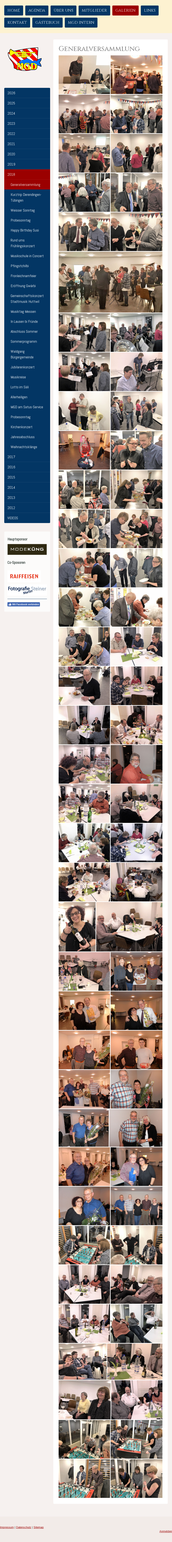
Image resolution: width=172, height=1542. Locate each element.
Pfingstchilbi (20, 265)
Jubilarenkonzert (23, 367)
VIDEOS (12, 517)
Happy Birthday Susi (25, 230)
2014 (11, 487)
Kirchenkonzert (21, 426)
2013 (11, 497)
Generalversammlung (25, 184)
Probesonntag (21, 220)
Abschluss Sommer (24, 331)
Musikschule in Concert (27, 255)
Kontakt (17, 22)
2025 (11, 103)
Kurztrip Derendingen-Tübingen (26, 197)
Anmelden (165, 1531)
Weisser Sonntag (23, 210)
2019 (11, 164)
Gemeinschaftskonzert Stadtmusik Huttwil (27, 298)
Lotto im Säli (20, 386)
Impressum (7, 1527)
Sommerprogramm (24, 341)
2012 (11, 507)
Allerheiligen (19, 396)
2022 (11, 133)
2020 (11, 154)
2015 (11, 477)
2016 (11, 466)
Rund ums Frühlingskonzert (23, 243)
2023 (11, 123)
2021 (11, 143)
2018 (11, 174)
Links (149, 10)
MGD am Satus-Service (27, 406)
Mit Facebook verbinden (23, 604)
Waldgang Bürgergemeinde (22, 354)
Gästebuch (47, 22)
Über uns (63, 10)
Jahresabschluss (23, 436)
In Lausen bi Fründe (24, 321)
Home (13, 10)
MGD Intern (81, 22)
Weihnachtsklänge (24, 446)
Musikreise (18, 377)
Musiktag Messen (23, 311)
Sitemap (39, 1527)
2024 (11, 113)
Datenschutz (23, 1527)
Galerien (125, 10)
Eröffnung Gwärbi (23, 285)
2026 (11, 92)
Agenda (36, 10)
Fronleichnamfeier (23, 275)
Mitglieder (94, 10)
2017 (11, 456)
